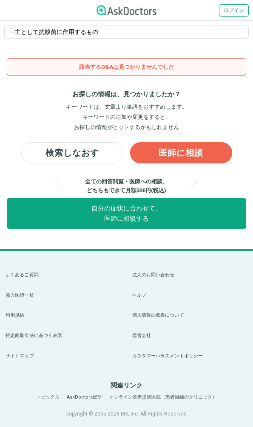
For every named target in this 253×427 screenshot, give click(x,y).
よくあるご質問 (22, 275)
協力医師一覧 (20, 295)
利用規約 (15, 315)
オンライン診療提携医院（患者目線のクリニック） (163, 397)
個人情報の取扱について (158, 315)
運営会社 (141, 335)
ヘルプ (139, 295)
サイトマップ (20, 356)
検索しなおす (72, 153)
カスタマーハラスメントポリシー (167, 356)
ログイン (234, 10)
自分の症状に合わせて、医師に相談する (126, 213)
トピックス (48, 397)
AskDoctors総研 (84, 397)
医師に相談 (181, 153)
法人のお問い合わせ (153, 275)
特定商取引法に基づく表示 (34, 335)
